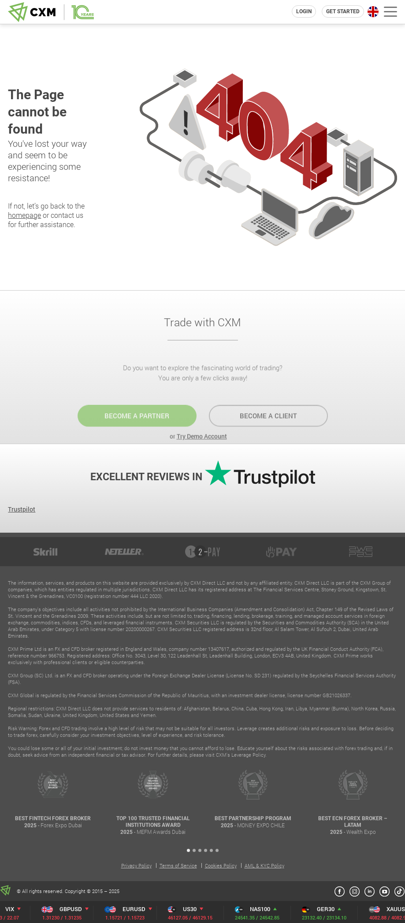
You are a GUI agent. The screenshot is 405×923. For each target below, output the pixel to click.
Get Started (343, 11)
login (304, 11)
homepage (24, 215)
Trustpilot (21, 509)
